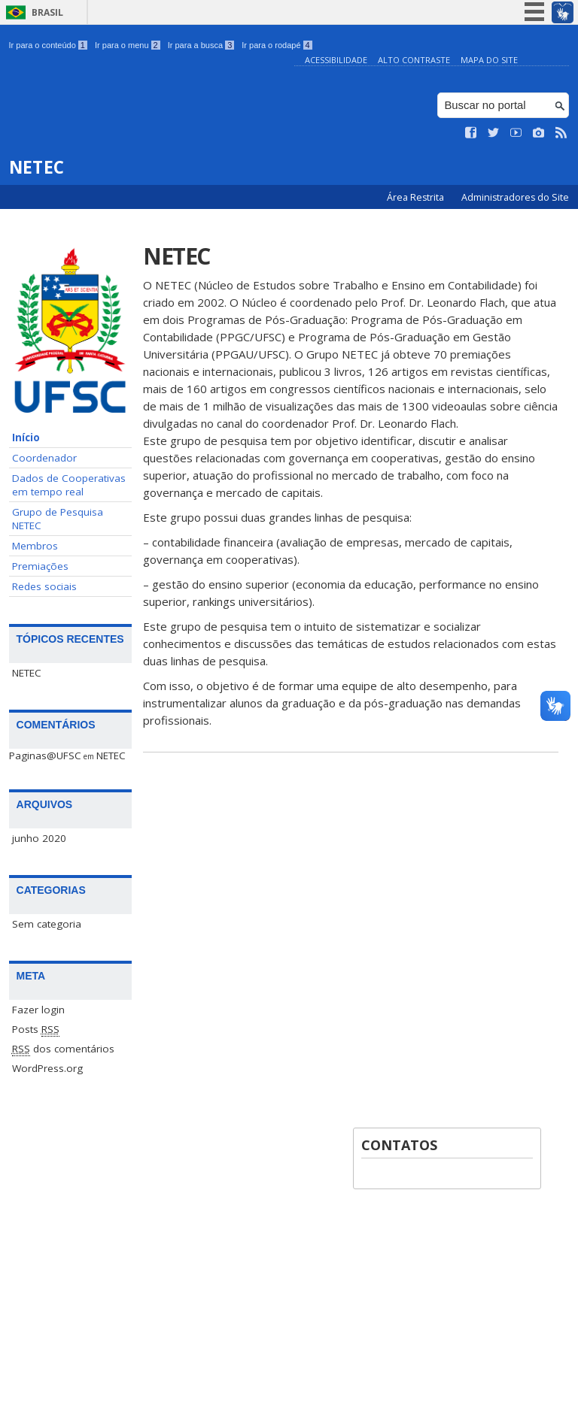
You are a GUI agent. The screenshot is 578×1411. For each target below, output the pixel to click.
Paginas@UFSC (45, 755)
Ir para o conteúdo (48, 45)
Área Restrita (416, 197)
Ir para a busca (201, 45)
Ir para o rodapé (277, 45)
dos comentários (63, 1049)
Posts (35, 1029)
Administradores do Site (515, 197)
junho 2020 (39, 838)
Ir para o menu (127, 45)
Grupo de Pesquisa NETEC (57, 518)
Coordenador (44, 458)
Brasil (47, 12)
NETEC (26, 673)
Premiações (40, 566)
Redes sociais (44, 586)
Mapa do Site (489, 59)
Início (26, 437)
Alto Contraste (414, 59)
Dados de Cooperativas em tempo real (69, 484)
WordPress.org (47, 1068)
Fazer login (38, 1009)
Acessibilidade (336, 59)
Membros (35, 546)
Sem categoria (46, 924)
